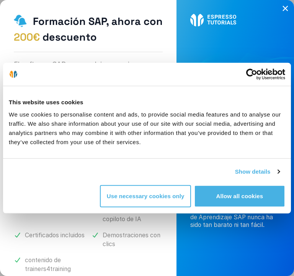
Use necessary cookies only (146, 195)
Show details (253, 171)
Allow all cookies (239, 195)
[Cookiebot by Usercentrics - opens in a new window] (251, 74)
